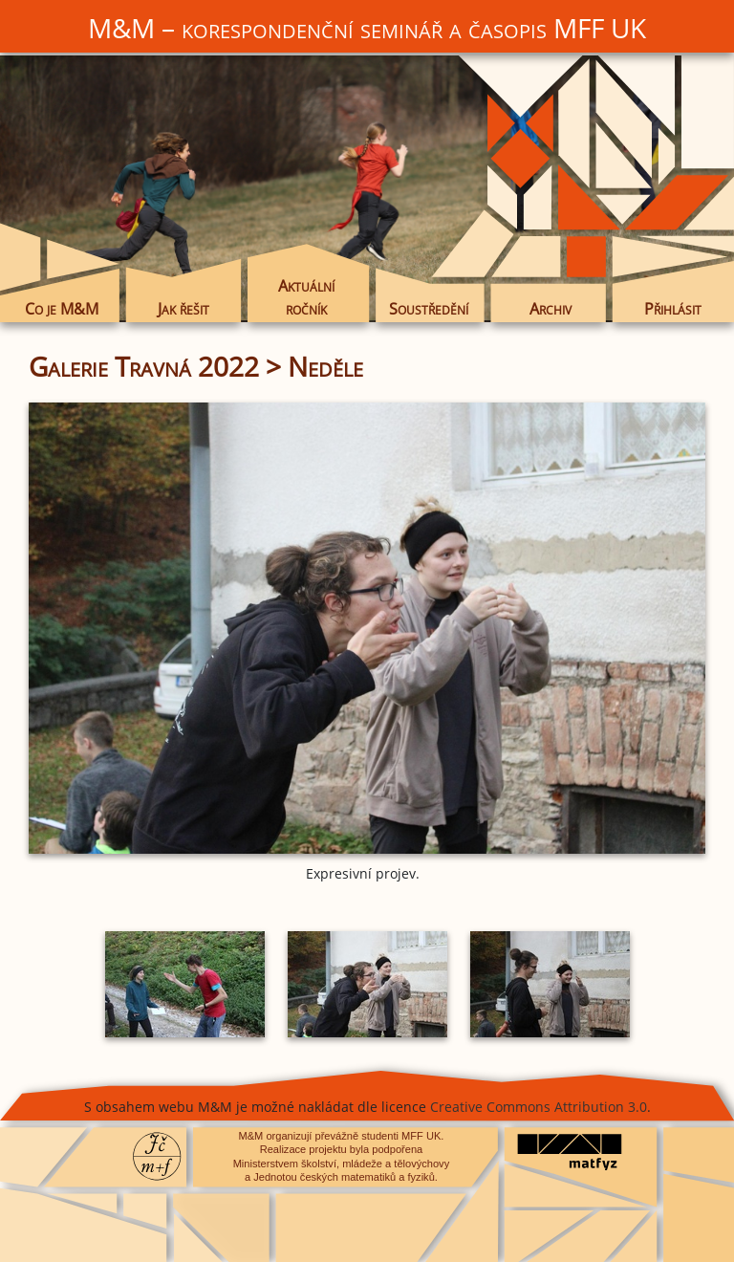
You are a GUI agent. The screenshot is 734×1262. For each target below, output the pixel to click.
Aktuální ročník (306, 297)
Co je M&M (61, 308)
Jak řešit (183, 308)
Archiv (550, 308)
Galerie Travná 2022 (144, 366)
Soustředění (428, 308)
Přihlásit (673, 308)
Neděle (325, 366)
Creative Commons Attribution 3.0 (538, 1107)
